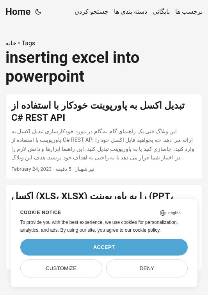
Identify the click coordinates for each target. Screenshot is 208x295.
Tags (29, 43)
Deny (147, 268)
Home (17, 11)
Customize (61, 268)
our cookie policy (142, 230)
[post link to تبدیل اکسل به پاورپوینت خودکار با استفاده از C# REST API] (104, 136)
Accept (104, 247)
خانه (10, 43)
